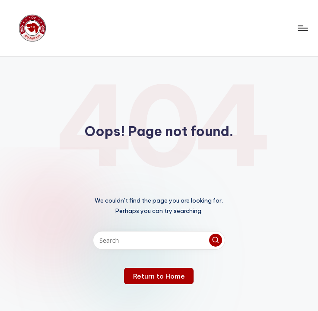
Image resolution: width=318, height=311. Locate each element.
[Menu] (302, 28)
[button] (215, 240)
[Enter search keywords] (159, 240)
